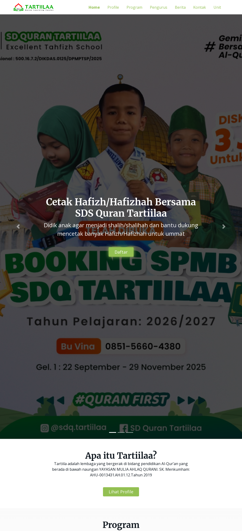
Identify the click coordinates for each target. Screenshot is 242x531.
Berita (180, 7)
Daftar (121, 252)
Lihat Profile (121, 492)
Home (94, 7)
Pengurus (158, 7)
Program (134, 7)
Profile (113, 7)
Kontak (199, 7)
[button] (18, 226)
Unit (217, 7)
